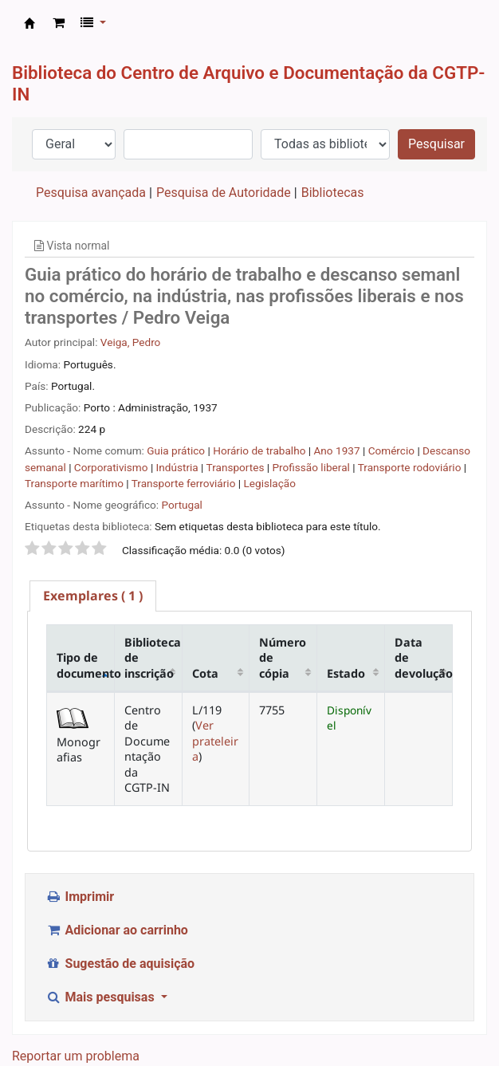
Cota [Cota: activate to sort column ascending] (205, 673)
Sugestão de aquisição (119, 963)
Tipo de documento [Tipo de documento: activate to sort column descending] (85, 665)
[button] (58, 23)
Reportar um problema (75, 1056)
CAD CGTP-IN (29, 23)
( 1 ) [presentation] (93, 595)
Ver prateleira (215, 741)
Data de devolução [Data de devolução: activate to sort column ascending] (424, 658)
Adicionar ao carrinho (116, 930)
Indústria (179, 467)
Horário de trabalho (260, 450)
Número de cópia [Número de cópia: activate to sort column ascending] (282, 658)
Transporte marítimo (75, 483)
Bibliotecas (332, 192)
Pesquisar (436, 143)
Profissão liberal (312, 467)
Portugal (181, 504)
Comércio (393, 450)
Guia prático (177, 450)
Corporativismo (112, 467)
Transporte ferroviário (185, 483)
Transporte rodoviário (411, 467)
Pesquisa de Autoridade (223, 192)
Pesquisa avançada (91, 192)
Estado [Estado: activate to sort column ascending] (346, 673)
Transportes (236, 467)
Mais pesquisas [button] (101, 997)
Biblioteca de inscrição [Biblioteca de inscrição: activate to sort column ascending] (152, 658)
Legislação (270, 483)
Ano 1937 (338, 450)
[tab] (92, 596)
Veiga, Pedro (130, 342)
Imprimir (79, 896)
